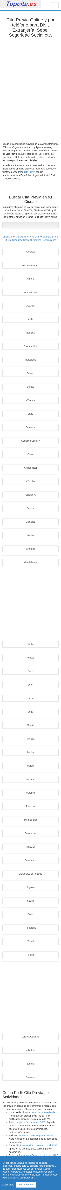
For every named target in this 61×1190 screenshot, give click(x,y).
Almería (30, 278)
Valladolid (30, 1050)
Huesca (30, 657)
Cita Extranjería (50, 236)
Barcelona (30, 359)
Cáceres (30, 400)
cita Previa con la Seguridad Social (36, 1135)
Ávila (30, 319)
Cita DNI (35, 236)
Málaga (30, 738)
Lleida (30, 698)
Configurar (8, 1184)
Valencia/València (30, 1036)
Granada (30, 548)
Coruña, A (30, 494)
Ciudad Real (30, 467)
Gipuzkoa (30, 521)
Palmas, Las (30, 819)
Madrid (30, 725)
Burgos (30, 386)
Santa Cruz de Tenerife (30, 873)
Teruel (30, 941)
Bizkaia (30, 373)
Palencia (30, 806)
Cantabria (30, 427)
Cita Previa (29, 172)
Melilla (30, 752)
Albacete (30, 251)
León (30, 684)
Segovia (30, 887)
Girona (30, 535)
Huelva (30, 644)
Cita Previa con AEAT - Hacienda (38, 1112)
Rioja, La (30, 846)
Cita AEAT (21, 236)
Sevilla (30, 900)
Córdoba (30, 481)
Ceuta (30, 454)
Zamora (30, 1063)
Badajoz (30, 332)
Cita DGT (8, 236)
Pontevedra (30, 833)
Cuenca (30, 508)
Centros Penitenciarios (44, 240)
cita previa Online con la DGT (30, 1122)
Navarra (31, 779)
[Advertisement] (30, 88)
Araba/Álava (30, 292)
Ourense (30, 792)
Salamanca (30, 860)
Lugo (30, 711)
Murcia (30, 765)
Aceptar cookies (26, 1184)
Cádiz (31, 413)
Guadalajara (30, 562)
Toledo (30, 954)
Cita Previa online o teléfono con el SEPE (36, 1145)
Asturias (30, 305)
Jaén (30, 671)
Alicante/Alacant (30, 265)
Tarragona (30, 927)
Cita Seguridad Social (18, 240)
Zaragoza (30, 1077)
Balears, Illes (30, 346)
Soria (30, 914)
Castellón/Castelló (30, 440)
